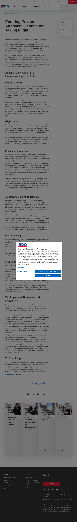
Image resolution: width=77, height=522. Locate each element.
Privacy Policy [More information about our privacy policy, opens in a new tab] (21, 267)
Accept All (47, 275)
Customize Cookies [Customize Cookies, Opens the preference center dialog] (22, 271)
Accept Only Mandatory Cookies (47, 271)
